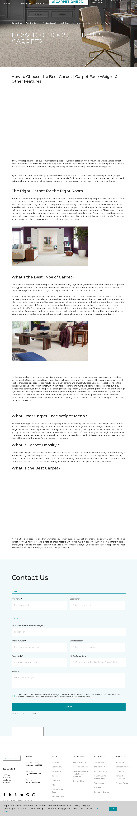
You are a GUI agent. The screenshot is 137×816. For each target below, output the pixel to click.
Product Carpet (49, 23)
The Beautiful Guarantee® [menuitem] (100, 777)
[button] (90, 19)
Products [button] (9, 15)
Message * (16, 671)
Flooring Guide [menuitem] (100, 771)
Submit (68, 707)
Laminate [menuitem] (56, 780)
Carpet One (17, 23)
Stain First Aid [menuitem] (100, 767)
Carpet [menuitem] (54, 776)
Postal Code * (17, 656)
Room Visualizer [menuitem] (80, 762)
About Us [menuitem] (120, 762)
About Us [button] (41, 15)
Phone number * (19, 641)
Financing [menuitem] (56, 801)
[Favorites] (93, 19)
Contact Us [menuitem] (120, 771)
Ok (113, 808)
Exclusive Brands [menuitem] (101, 792)
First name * (17, 599)
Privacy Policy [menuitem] (122, 783)
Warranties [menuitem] (99, 783)
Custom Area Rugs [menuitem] (57, 790)
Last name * (75, 599)
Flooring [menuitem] (55, 762)
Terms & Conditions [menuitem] (120, 777)
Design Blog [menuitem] (78, 781)
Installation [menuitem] (99, 787)
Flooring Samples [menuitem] (80, 767)
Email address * (76, 641)
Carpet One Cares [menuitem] (123, 767)
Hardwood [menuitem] (56, 771)
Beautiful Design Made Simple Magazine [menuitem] (80, 774)
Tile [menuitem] (53, 785)
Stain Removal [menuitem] (100, 762)
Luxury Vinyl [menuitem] (57, 767)
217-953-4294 (25, 4)
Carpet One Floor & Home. (21, 800)
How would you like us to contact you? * (28, 626)
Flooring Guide (32, 23)
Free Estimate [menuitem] (58, 796)
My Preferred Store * (78, 656)
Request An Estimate (116, 12)
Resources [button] (25, 15)
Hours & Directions (98, 12)
